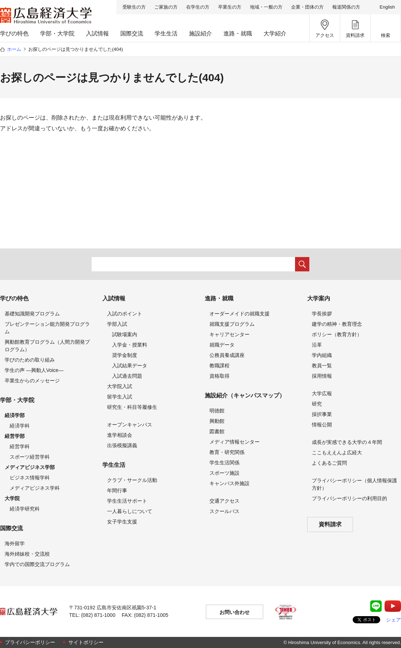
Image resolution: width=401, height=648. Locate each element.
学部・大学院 (57, 33)
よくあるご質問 (329, 463)
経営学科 (20, 446)
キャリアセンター (229, 334)
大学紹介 (275, 33)
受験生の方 (134, 7)
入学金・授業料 (129, 345)
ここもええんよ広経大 (337, 452)
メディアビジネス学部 (30, 467)
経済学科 (20, 426)
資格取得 (219, 376)
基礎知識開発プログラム (32, 313)
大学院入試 (119, 386)
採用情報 (322, 376)
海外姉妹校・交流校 (27, 554)
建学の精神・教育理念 (337, 324)
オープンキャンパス (129, 424)
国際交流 (131, 33)
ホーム (14, 49)
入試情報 (97, 33)
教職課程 (219, 365)
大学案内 (318, 298)
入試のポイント (124, 313)
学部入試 (117, 324)
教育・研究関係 (227, 452)
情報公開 (322, 424)
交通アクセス (224, 501)
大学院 (12, 498)
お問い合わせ (234, 612)
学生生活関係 (224, 462)
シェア (393, 620)
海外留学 (15, 543)
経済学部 (15, 415)
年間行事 (117, 490)
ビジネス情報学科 (30, 477)
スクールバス (224, 511)
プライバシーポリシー (30, 642)
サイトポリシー (85, 642)
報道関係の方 (346, 7)
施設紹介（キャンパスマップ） (245, 395)
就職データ (222, 345)
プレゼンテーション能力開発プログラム (47, 327)
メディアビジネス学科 (35, 488)
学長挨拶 (322, 313)
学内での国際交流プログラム (37, 564)
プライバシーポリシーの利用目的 (349, 498)
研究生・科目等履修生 (132, 407)
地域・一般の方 (266, 7)
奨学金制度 (124, 355)
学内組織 (322, 355)
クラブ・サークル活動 (132, 480)
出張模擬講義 (122, 445)
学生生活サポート (127, 501)
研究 (317, 404)
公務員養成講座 (227, 355)
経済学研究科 (25, 509)
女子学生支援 (122, 521)
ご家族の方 (166, 7)
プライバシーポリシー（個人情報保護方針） (354, 484)
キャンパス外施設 (229, 483)
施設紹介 (200, 33)
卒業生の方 (229, 7)
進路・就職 (237, 33)
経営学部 (15, 436)
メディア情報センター (234, 442)
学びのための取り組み (30, 360)
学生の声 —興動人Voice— (34, 370)
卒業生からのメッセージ (32, 380)
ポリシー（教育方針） (337, 334)
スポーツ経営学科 (30, 457)
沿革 (317, 345)
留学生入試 (119, 397)
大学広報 (322, 393)
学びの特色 (14, 33)
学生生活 (166, 33)
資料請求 (330, 524)
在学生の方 (197, 7)
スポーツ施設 (224, 473)
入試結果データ (129, 365)
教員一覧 (322, 365)
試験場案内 (124, 334)
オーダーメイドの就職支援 (239, 313)
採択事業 (322, 414)
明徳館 (216, 411)
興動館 (216, 421)
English (387, 7)
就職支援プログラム (232, 324)
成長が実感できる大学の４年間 (347, 442)
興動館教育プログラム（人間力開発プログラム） (47, 345)
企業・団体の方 (307, 7)
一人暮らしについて (129, 511)
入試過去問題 (127, 376)
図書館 (216, 431)
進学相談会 (119, 435)
